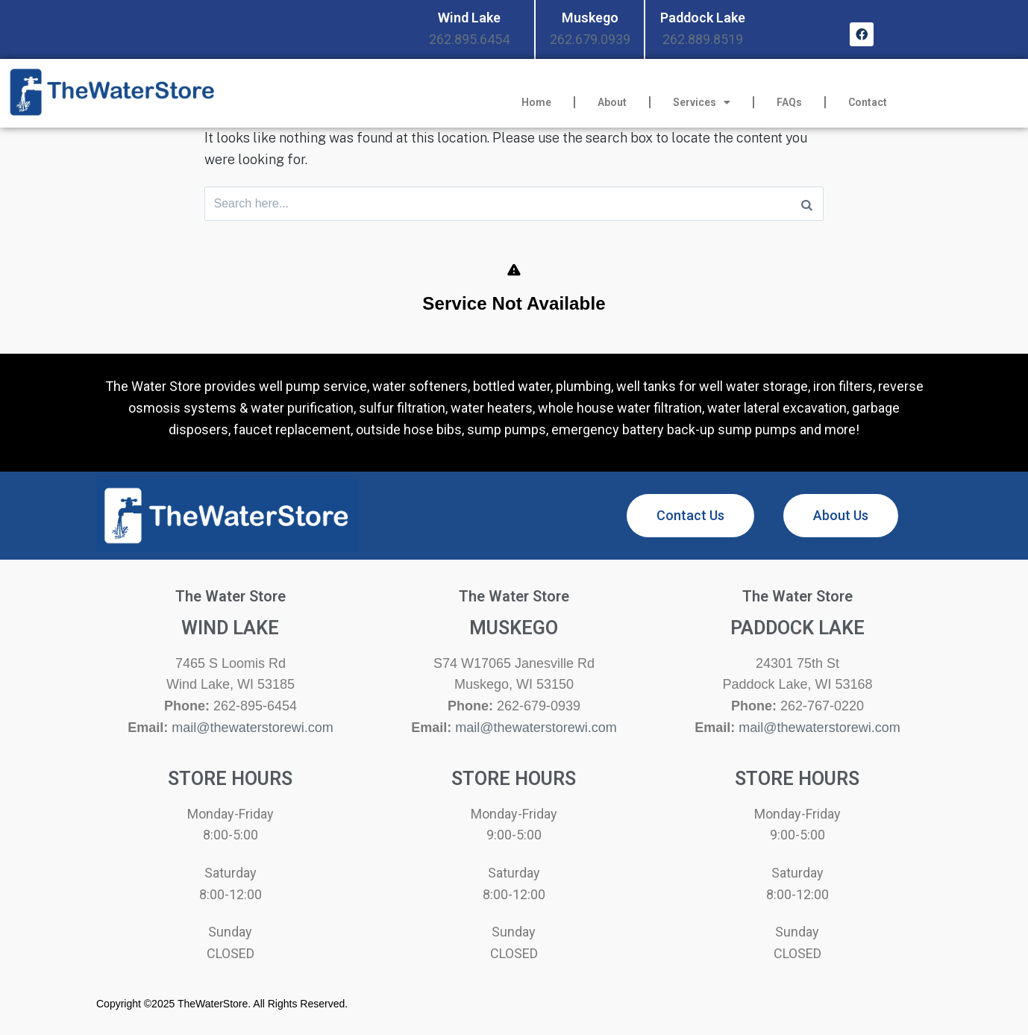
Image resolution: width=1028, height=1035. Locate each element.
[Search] (807, 205)
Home (536, 102)
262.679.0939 (590, 39)
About (612, 102)
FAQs (789, 102)
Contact (867, 102)
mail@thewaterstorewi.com (252, 730)
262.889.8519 (702, 39)
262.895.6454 (469, 39)
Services (701, 102)
